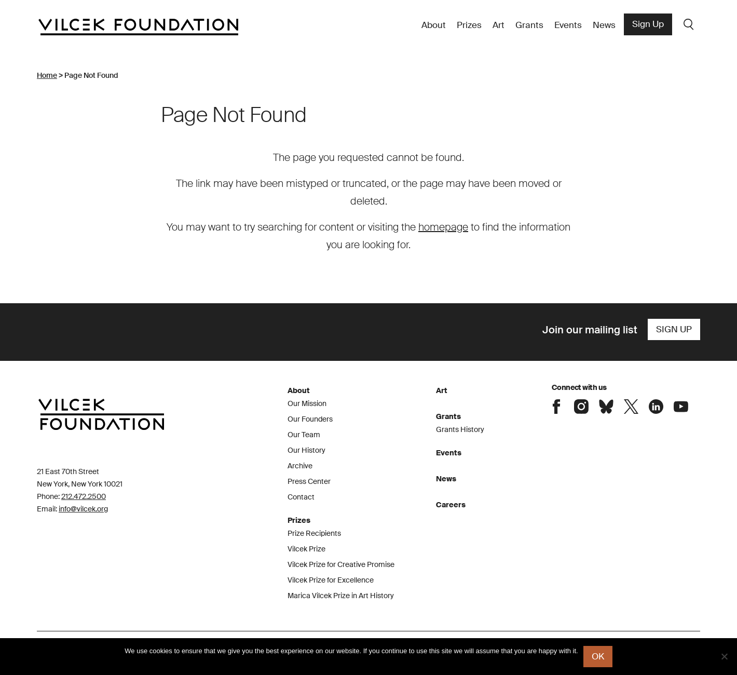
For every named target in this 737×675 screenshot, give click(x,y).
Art (498, 25)
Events (568, 25)
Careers (451, 504)
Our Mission (307, 403)
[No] (724, 656)
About (433, 25)
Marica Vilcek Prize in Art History (341, 595)
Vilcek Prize (306, 549)
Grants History (460, 429)
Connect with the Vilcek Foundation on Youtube (681, 406)
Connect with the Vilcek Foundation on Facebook (556, 406)
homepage (443, 227)
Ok (598, 656)
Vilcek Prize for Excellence (331, 580)
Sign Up (648, 24)
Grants (529, 25)
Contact (301, 497)
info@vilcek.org (83, 509)
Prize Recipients (314, 533)
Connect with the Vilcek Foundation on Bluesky (606, 406)
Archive (300, 465)
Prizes (469, 25)
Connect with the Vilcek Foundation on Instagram (581, 406)
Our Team (304, 434)
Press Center (309, 481)
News (604, 25)
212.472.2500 (83, 496)
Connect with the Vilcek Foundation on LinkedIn (656, 406)
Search (688, 24)
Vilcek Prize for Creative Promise (341, 564)
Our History (306, 450)
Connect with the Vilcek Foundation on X (631, 406)
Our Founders (310, 419)
